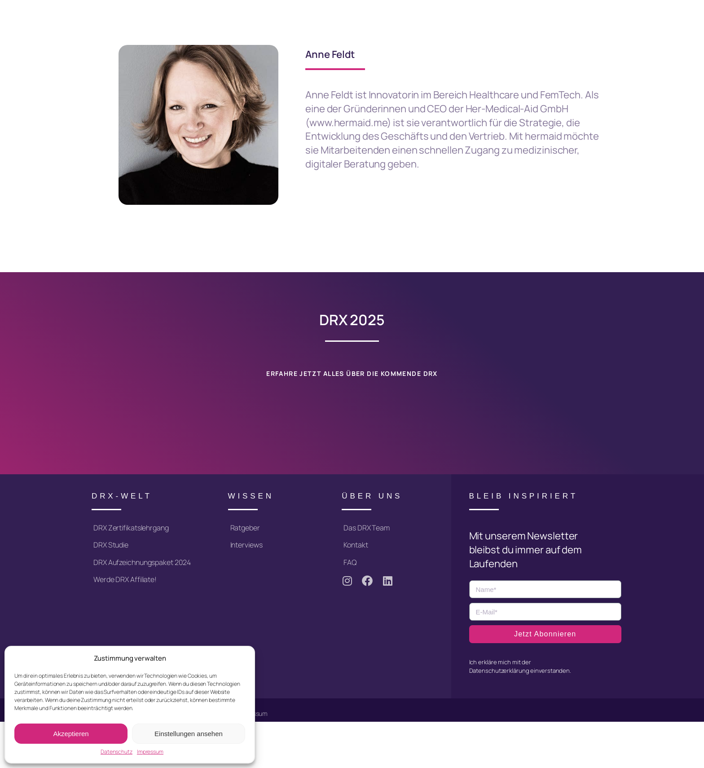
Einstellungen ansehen (188, 733)
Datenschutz (116, 751)
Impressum (150, 751)
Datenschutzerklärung (499, 670)
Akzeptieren (70, 733)
